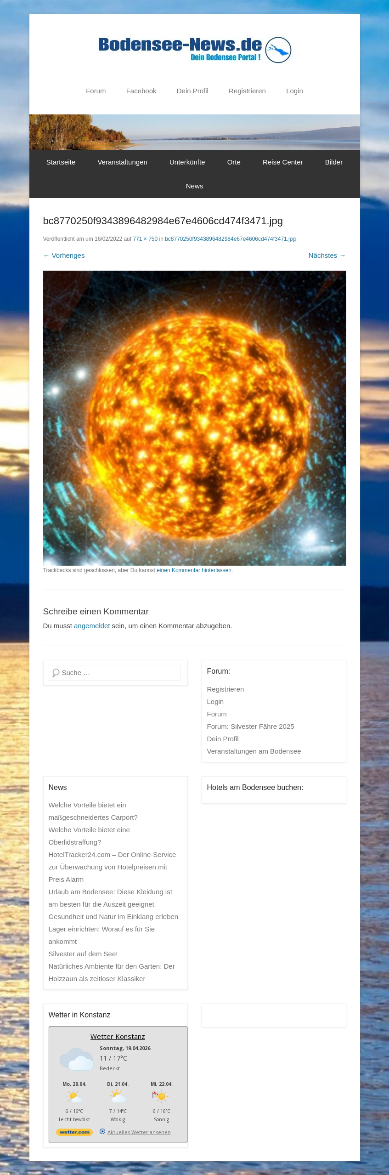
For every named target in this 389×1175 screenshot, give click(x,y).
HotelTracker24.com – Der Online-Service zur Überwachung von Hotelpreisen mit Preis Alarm (112, 867)
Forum (96, 91)
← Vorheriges (64, 255)
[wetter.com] (74, 1133)
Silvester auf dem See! (83, 954)
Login (294, 91)
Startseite (60, 162)
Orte (234, 162)
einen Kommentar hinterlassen (194, 570)
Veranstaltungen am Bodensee (254, 751)
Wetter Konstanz (117, 1036)
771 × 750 (145, 239)
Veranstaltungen (122, 162)
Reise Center (283, 162)
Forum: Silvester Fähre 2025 (250, 726)
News (194, 186)
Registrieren (247, 91)
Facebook (141, 91)
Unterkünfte (187, 162)
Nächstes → (327, 255)
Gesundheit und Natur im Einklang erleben (114, 916)
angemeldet (92, 626)
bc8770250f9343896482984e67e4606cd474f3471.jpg (230, 239)
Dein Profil (193, 91)
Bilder (334, 162)
